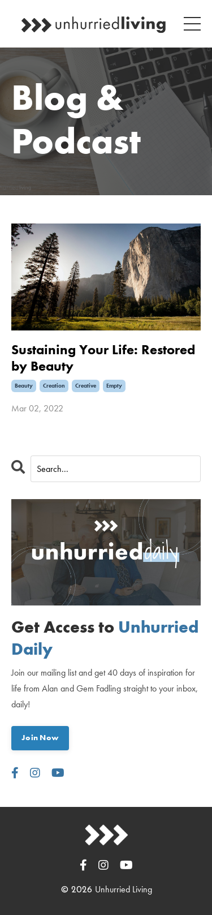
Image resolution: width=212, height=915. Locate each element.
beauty (24, 385)
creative (85, 385)
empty (114, 385)
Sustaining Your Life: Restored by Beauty (103, 358)
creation (54, 385)
